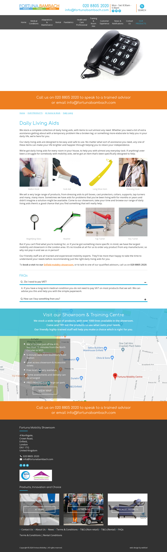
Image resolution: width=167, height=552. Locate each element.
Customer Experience (104, 22)
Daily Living (68, 113)
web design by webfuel (138, 548)
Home (23, 22)
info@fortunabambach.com (87, 10)
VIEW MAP (44, 390)
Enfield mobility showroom (58, 264)
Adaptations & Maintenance (47, 22)
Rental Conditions (52, 535)
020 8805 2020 (96, 6)
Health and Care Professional (81, 22)
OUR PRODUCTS (141, 22)
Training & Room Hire (93, 22)
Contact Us (129, 22)
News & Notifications (117, 22)
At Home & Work (52, 113)
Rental (58, 22)
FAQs (119, 529)
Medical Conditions (33, 22)
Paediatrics (68, 22)
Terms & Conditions (66, 529)
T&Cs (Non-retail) (88, 529)
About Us (40, 529)
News (50, 529)
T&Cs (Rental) (107, 529)
